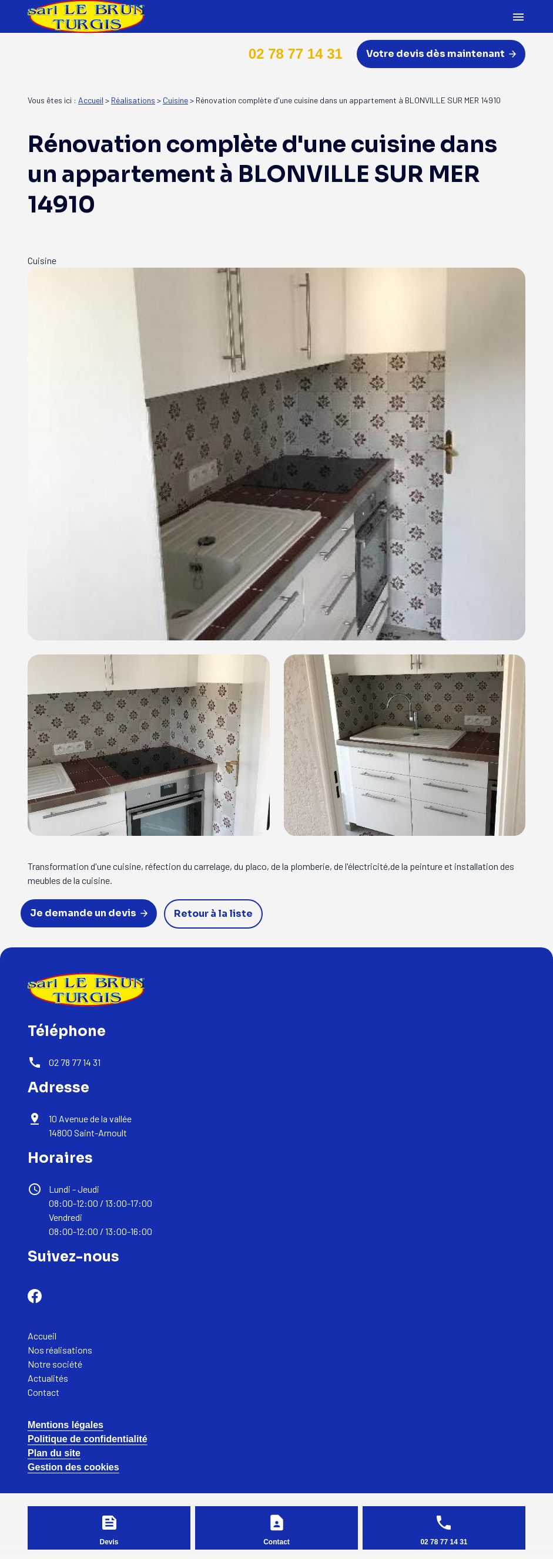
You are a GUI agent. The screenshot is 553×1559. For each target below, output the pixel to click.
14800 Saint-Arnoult (91, 1125)
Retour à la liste (213, 913)
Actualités (48, 1377)
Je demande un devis (89, 913)
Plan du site (54, 1453)
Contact (43, 1392)
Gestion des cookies (73, 1467)
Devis (109, 1542)
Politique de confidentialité (88, 1439)
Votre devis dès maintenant (441, 54)
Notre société (55, 1363)
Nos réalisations (60, 1349)
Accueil (90, 100)
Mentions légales (65, 1425)
